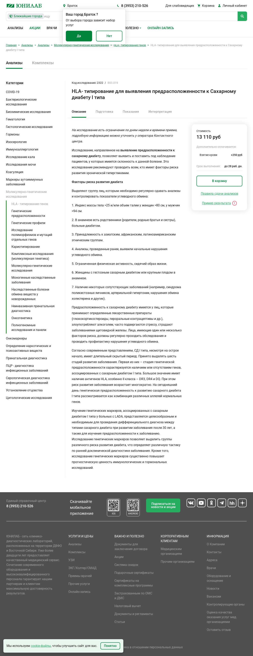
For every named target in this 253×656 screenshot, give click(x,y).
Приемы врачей (80, 576)
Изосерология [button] (16, 142)
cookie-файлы (41, 646)
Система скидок (126, 565)
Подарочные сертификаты (134, 573)
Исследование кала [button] (20, 157)
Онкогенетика (21, 318)
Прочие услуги (79, 584)
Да (79, 36)
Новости (213, 588)
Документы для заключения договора (130, 546)
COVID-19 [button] (12, 92)
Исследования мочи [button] (21, 164)
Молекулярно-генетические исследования (81, 45)
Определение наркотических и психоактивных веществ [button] (28, 348)
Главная (11, 45)
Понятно (110, 646)
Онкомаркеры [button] (16, 338)
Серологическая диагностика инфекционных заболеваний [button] (28, 380)
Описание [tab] (79, 111)
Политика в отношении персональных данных (148, 647)
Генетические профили (28, 223)
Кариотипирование (25, 247)
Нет (109, 36)
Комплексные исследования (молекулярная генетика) (32, 256)
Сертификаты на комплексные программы (133, 583)
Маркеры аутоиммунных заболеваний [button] (24, 182)
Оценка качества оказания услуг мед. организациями (222, 617)
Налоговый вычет (127, 606)
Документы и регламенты (133, 614)
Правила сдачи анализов (219, 193)
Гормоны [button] (12, 134)
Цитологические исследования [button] (29, 398)
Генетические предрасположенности (28, 213)
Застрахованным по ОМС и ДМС (133, 595)
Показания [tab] (131, 111)
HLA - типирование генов (130, 45)
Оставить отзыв (219, 630)
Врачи (52, 28)
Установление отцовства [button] (24, 390)
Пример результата (216, 203)
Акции (34, 28)
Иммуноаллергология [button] (22, 149)
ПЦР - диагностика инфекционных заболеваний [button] (27, 368)
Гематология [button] (15, 119)
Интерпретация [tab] (160, 111)
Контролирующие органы (226, 604)
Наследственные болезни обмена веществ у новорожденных (30, 294)
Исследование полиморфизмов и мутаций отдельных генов (31, 234)
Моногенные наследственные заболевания (33, 280)
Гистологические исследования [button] (29, 127)
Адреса (212, 560)
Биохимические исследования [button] (28, 112)
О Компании (216, 544)
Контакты (214, 552)
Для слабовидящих (179, 6)
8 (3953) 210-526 (134, 6)
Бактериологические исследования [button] (21, 102)
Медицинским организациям (171, 551)
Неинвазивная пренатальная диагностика (33, 308)
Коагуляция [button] (14, 172)
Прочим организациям (177, 562)
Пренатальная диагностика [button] (26, 358)
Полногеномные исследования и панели (28, 327)
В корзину (219, 181)
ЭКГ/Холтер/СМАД (82, 568)
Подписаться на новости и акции (163, 505)
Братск (72, 6)
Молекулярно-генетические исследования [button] (26, 194)
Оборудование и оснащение (219, 578)
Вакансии (214, 596)
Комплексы (43, 62)
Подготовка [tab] (104, 111)
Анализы (15, 28)
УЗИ (71, 560)
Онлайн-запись (160, 28)
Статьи (119, 622)
